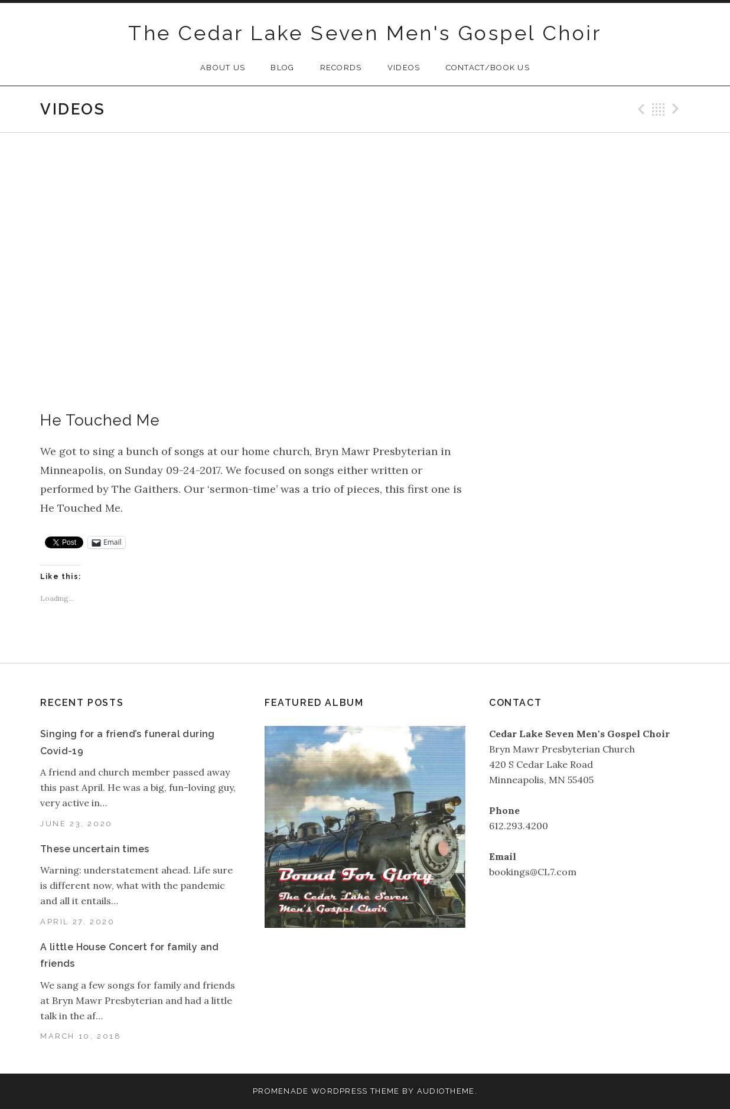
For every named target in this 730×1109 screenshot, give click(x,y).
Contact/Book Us (488, 67)
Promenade (281, 1091)
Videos (404, 67)
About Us (222, 67)
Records (341, 67)
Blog (282, 67)
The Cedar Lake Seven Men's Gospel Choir (365, 33)
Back (658, 109)
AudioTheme (446, 1091)
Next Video (677, 109)
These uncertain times (94, 849)
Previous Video (639, 109)
